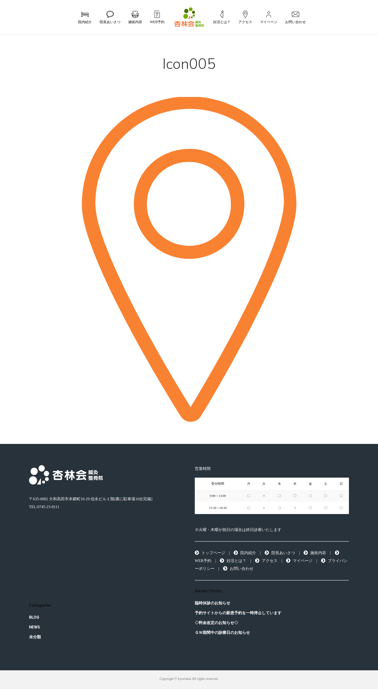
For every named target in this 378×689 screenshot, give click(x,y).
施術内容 (315, 553)
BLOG (34, 617)
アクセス (266, 561)
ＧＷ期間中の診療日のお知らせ (222, 632)
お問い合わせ (238, 568)
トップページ (210, 553)
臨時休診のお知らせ (212, 603)
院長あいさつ (280, 553)
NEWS (34, 627)
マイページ (299, 561)
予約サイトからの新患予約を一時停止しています (238, 613)
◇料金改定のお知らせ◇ (216, 622)
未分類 (35, 637)
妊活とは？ (233, 561)
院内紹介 (245, 553)
